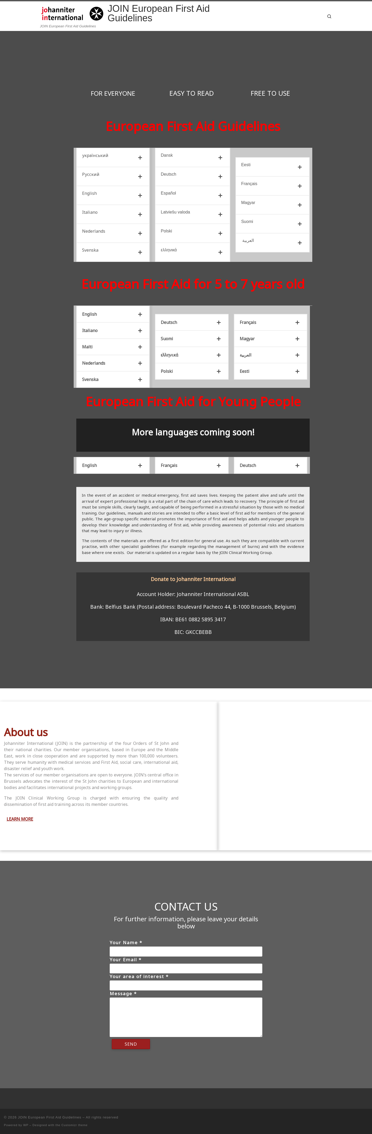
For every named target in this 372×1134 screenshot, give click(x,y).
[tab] (113, 157)
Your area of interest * (139, 976)
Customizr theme (75, 1125)
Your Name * (126, 942)
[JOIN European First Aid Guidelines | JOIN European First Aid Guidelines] (73, 12)
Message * (123, 993)
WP (25, 1125)
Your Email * (126, 960)
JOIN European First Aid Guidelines (49, 1117)
